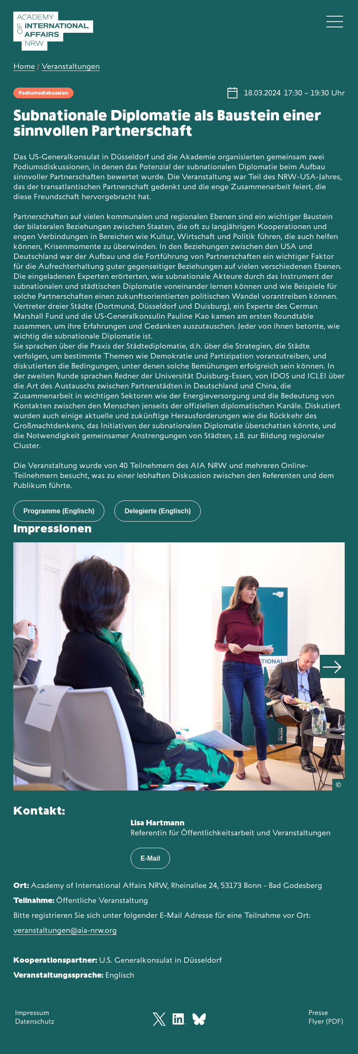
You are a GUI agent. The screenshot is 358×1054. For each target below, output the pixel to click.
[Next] (332, 666)
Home (24, 66)
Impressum (32, 1012)
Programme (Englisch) (58, 511)
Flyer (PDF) (326, 1021)
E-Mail (150, 858)
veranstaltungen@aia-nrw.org (65, 930)
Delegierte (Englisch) (158, 511)
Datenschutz (34, 1021)
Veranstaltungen (71, 66)
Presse (318, 1012)
